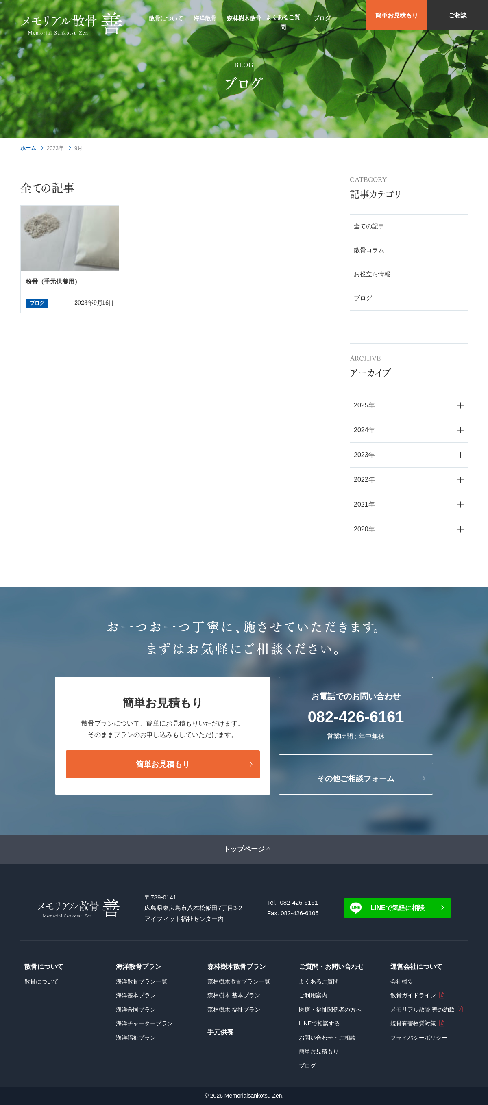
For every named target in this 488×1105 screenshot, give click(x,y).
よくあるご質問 (319, 981)
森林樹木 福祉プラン (233, 1009)
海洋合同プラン (136, 1009)
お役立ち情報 (372, 274)
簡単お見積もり (396, 15)
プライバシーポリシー (418, 1037)
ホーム (28, 148)
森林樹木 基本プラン (233, 995)
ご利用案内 (313, 995)
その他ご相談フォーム (355, 778)
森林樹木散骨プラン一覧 (238, 981)
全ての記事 (369, 226)
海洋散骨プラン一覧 (141, 981)
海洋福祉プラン (136, 1037)
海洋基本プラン (136, 995)
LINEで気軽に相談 (397, 907)
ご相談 (458, 15)
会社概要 (401, 981)
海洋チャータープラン (144, 1023)
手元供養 (220, 1032)
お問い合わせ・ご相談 (327, 1037)
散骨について (41, 981)
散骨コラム (369, 250)
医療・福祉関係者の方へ (330, 1009)
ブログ (363, 298)
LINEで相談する (319, 1023)
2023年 (55, 148)
